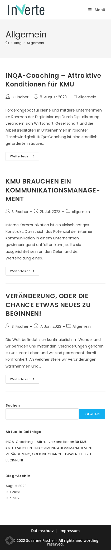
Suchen (13, 405)
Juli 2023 (13, 491)
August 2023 (16, 485)
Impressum (70, 530)
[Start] (7, 42)
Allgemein (35, 42)
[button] (9, 540)
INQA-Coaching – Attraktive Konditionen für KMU (53, 80)
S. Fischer (20, 97)
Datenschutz (42, 530)
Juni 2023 (14, 497)
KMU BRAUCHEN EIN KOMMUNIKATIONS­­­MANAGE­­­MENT (53, 190)
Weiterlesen (24, 157)
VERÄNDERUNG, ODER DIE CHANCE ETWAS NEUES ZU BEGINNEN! (48, 305)
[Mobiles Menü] (96, 9)
